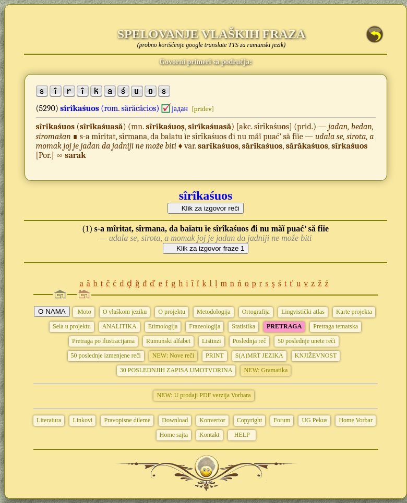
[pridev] (202, 109)
